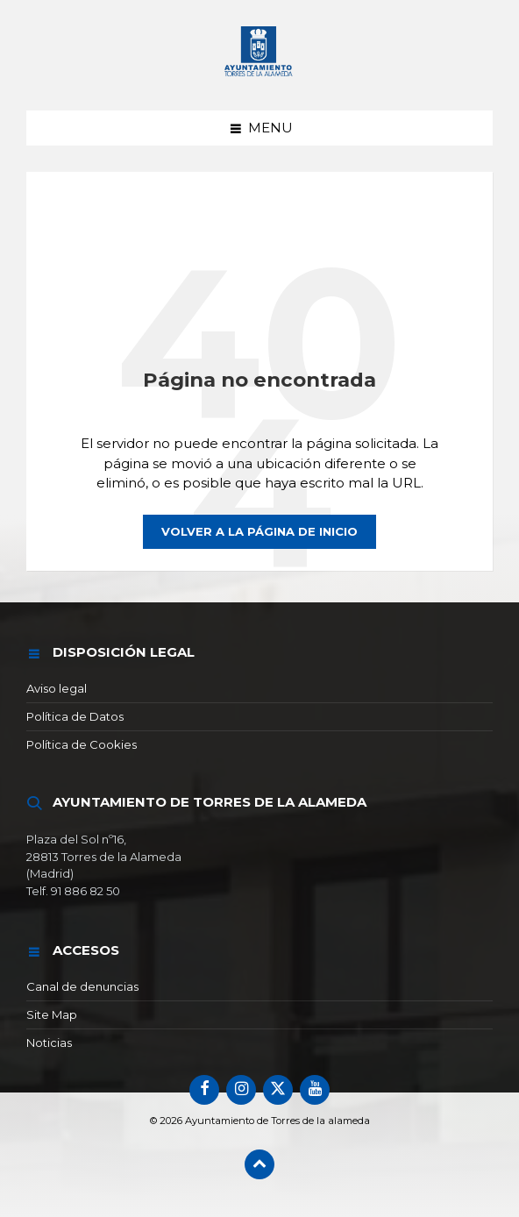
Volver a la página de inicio (259, 531)
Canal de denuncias (82, 986)
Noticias (49, 1043)
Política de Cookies (81, 744)
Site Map (51, 1014)
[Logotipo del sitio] (259, 76)
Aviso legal (56, 688)
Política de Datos (75, 716)
